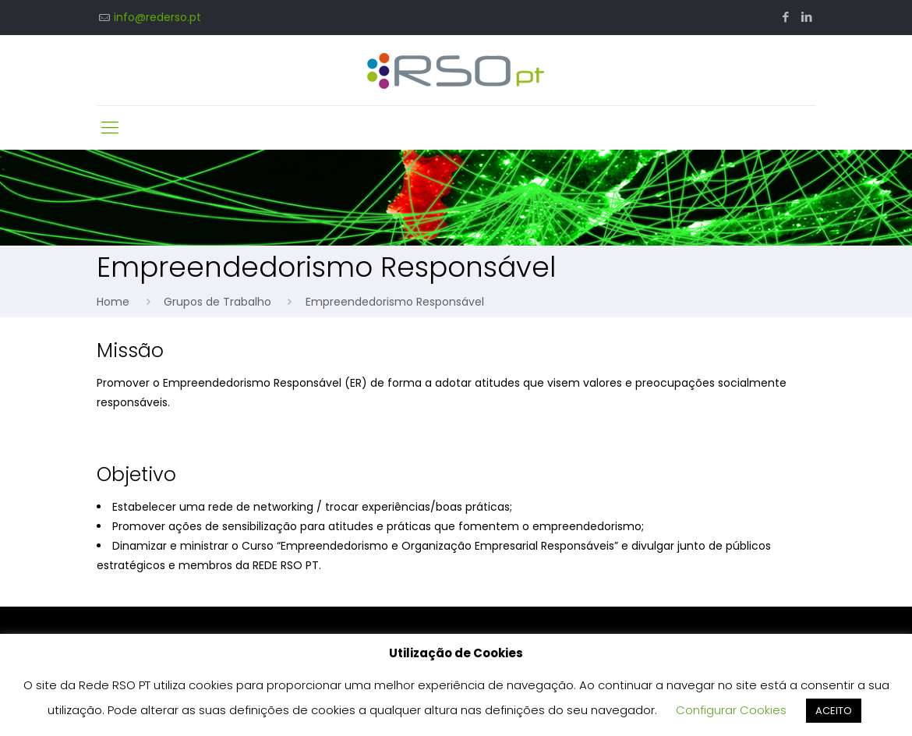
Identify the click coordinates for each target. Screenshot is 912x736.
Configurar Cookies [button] (731, 710)
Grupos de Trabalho (217, 302)
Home (113, 302)
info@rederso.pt (157, 17)
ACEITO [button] (833, 710)
